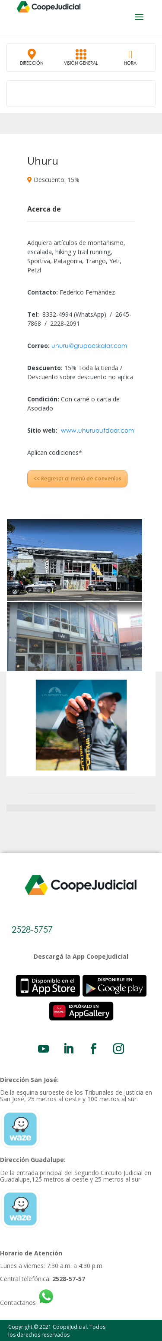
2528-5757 (32, 929)
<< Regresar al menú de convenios (77, 478)
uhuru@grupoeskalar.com (89, 345)
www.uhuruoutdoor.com (97, 430)
